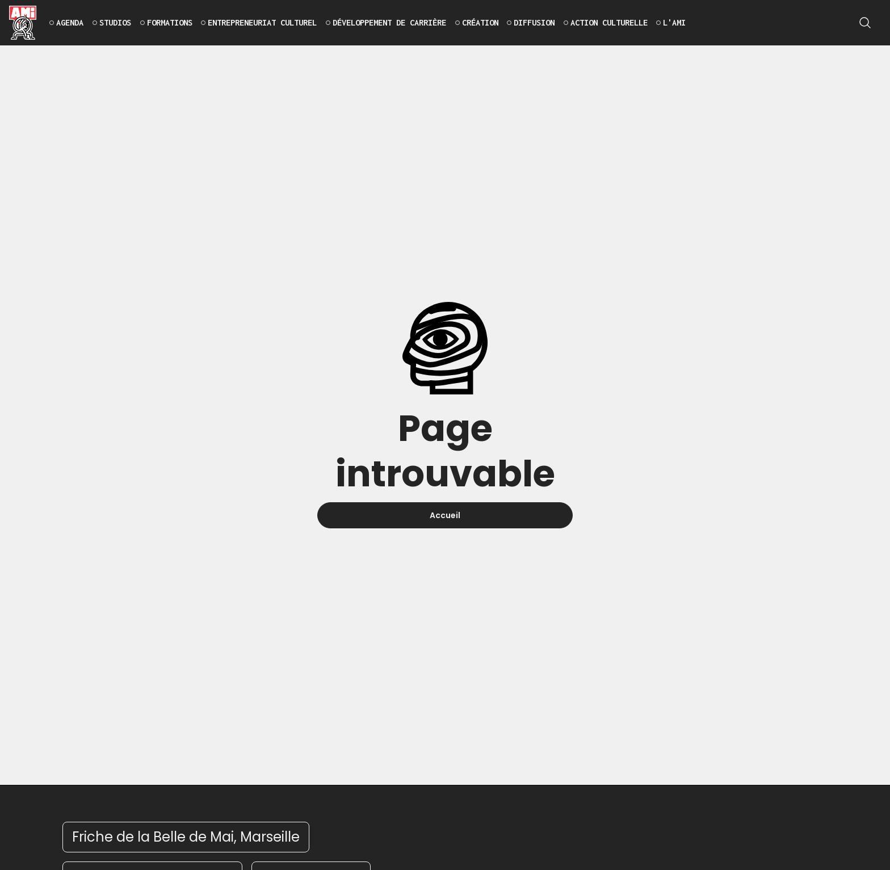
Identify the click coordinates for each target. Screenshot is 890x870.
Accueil (445, 515)
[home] (22, 23)
